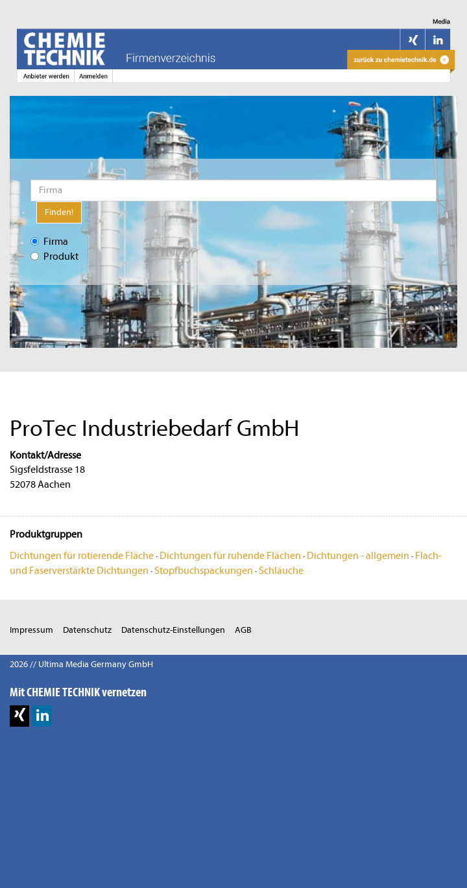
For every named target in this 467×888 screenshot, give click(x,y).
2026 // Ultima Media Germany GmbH (81, 664)
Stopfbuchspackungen (203, 570)
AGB (243, 629)
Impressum (31, 629)
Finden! (59, 212)
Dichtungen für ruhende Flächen (230, 556)
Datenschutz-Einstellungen (173, 629)
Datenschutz (87, 629)
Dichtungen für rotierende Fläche (82, 556)
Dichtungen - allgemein (358, 556)
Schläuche (281, 570)
